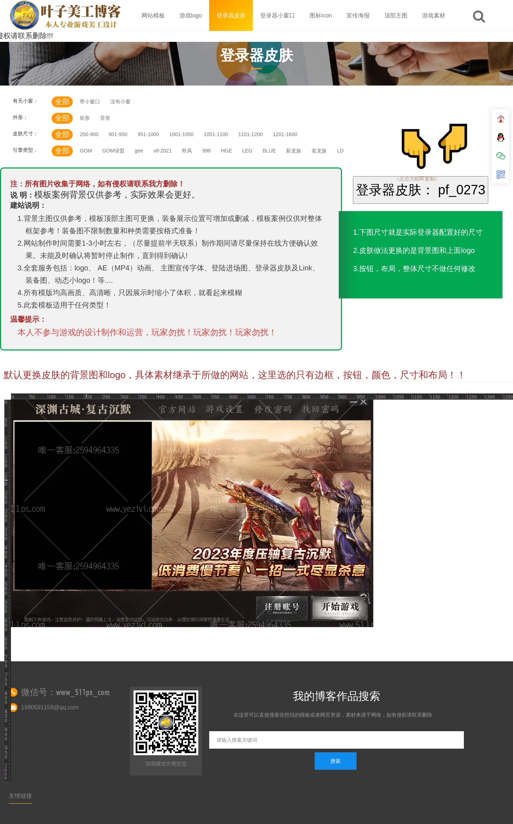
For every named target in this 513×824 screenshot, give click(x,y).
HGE (226, 151)
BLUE (269, 151)
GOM (86, 151)
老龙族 (319, 151)
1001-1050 (181, 134)
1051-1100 (216, 134)
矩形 (85, 118)
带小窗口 (90, 101)
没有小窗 (120, 101)
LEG (247, 151)
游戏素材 (433, 15)
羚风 (187, 151)
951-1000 (148, 134)
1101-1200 (250, 134)
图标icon (321, 15)
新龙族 (293, 151)
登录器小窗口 (277, 15)
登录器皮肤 (231, 15)
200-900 (89, 134)
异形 (105, 118)
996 (206, 151)
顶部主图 (395, 15)
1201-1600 (285, 134)
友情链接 (20, 796)
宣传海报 (358, 15)
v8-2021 (162, 151)
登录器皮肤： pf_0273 (420, 189)
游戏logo (190, 15)
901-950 (118, 134)
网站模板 (153, 15)
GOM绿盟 (113, 151)
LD (340, 151)
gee (139, 151)
